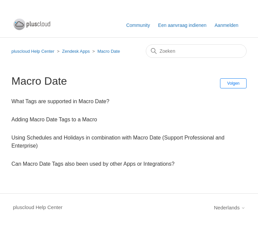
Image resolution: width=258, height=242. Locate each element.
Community (138, 25)
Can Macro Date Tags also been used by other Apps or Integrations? (92, 164)
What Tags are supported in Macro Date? (60, 101)
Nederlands (229, 207)
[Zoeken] (196, 51)
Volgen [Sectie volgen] (233, 83)
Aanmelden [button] (227, 25)
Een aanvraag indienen (182, 25)
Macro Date (108, 51)
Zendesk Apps (76, 51)
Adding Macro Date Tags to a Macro (54, 119)
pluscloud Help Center (32, 51)
